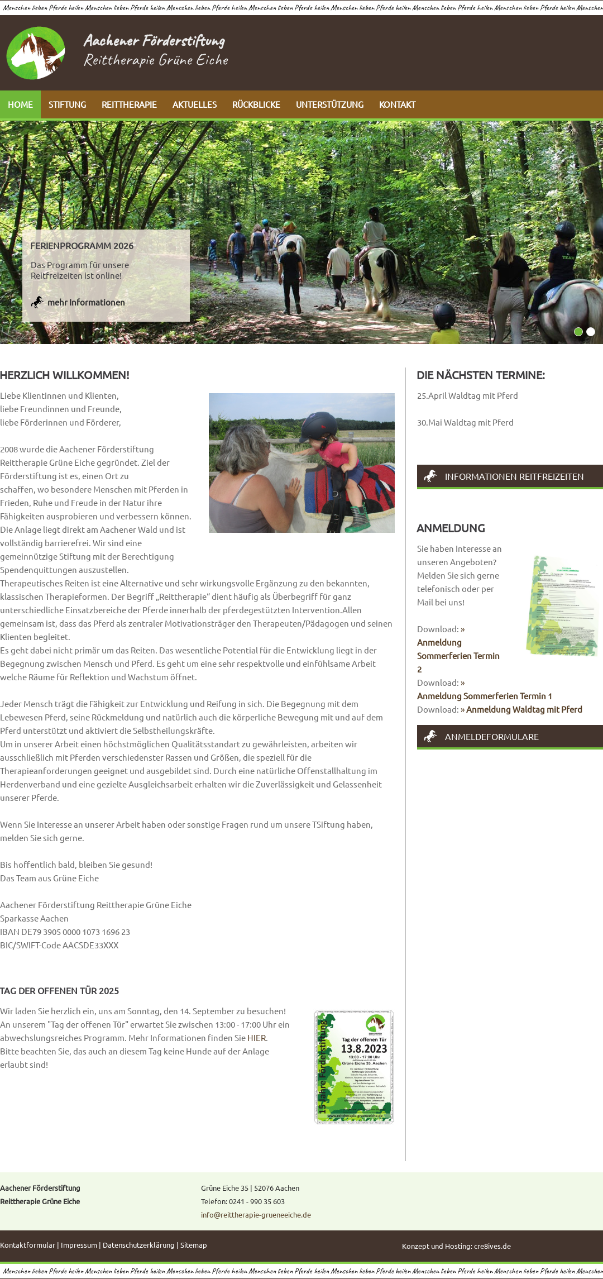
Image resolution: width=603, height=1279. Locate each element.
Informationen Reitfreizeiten (514, 475)
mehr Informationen (86, 302)
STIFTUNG (67, 104)
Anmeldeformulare (492, 736)
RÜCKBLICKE (256, 104)
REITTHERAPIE (129, 104)
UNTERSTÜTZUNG (329, 104)
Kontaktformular (27, 1244)
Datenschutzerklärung (139, 1244)
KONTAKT (397, 104)
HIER (256, 1037)
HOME (20, 104)
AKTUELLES (195, 104)
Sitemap (193, 1244)
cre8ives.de (492, 1246)
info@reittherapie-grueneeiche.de (256, 1214)
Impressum (79, 1244)
